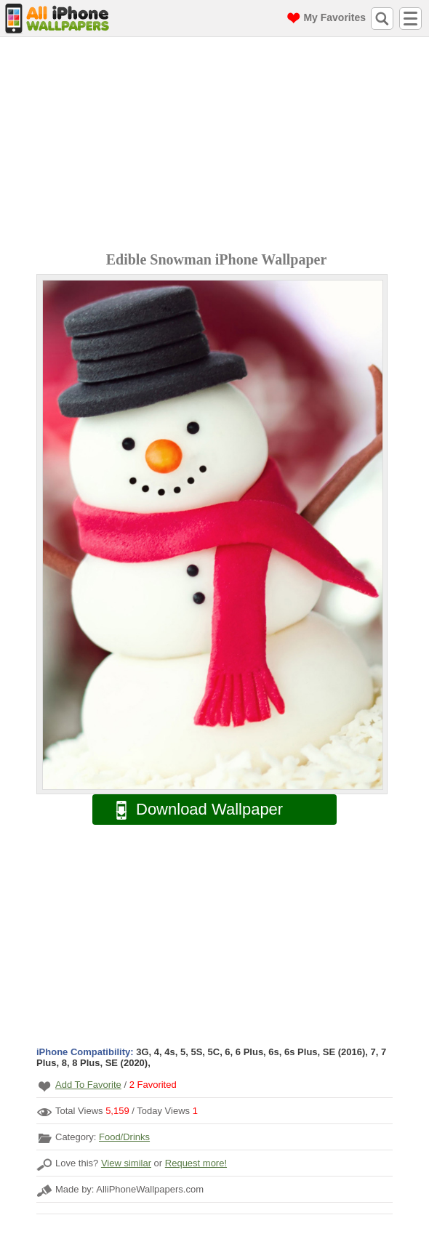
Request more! (196, 1163)
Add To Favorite (88, 1084)
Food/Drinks (124, 1136)
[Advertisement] (218, 146)
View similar (126, 1163)
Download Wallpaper (192, 810)
